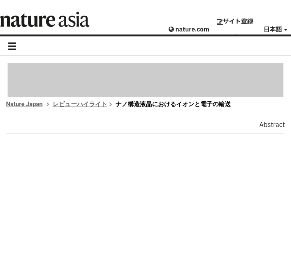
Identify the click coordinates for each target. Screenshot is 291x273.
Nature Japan (24, 104)
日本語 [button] (275, 29)
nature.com (189, 29)
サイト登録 (235, 21)
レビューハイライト (80, 104)
